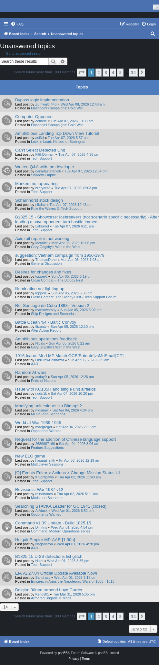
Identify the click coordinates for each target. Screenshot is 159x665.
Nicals (40, 343)
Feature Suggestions (47, 447)
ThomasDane (45, 260)
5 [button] (120, 72)
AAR (34, 364)
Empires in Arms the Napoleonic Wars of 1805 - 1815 (72, 581)
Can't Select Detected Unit (40, 150)
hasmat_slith (45, 460)
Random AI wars (30, 372)
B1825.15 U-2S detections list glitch (48, 556)
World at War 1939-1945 (38, 422)
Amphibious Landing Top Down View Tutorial (57, 133)
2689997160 (45, 444)
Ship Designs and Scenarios (53, 314)
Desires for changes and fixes (43, 272)
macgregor (43, 427)
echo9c (40, 121)
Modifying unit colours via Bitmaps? (48, 405)
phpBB (63, 653)
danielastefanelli (48, 171)
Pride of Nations (43, 381)
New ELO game (30, 456)
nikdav (40, 205)
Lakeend (42, 226)
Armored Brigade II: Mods (51, 598)
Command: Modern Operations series (60, 531)
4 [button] (113, 72)
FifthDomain (44, 154)
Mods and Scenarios (47, 498)
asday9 (40, 377)
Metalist (41, 243)
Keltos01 (42, 594)
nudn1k (41, 393)
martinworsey (45, 310)
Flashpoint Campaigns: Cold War (57, 108)
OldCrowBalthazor (49, 360)
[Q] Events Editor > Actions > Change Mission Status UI (67, 472)
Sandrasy (42, 577)
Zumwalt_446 (45, 104)
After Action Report (46, 330)
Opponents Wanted (46, 431)
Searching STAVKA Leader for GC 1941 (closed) (60, 506)
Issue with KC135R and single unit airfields (55, 389)
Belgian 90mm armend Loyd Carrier (49, 589)
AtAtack (41, 511)
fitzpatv (40, 326)
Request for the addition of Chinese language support (65, 439)
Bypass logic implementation (42, 99)
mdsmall (41, 410)
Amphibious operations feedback (46, 339)
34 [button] (133, 72)
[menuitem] (17, 24)
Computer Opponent (34, 116)
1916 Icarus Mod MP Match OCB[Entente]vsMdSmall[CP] (69, 355)
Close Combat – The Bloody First (57, 280)
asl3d (39, 138)
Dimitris (41, 527)
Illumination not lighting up (40, 288)
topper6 (41, 276)
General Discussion (46, 263)
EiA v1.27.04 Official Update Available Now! (56, 573)
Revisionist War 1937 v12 (39, 489)
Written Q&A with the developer (44, 166)
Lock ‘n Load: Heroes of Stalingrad (58, 141)
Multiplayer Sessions (47, 464)
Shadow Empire (43, 175)
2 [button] (98, 72)
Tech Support (41, 158)
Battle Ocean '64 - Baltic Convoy (45, 322)
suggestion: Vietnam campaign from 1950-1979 (59, 255)
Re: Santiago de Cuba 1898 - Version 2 (52, 305)
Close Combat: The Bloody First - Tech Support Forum (73, 297)
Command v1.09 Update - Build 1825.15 (53, 523)
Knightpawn (44, 477)
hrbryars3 (42, 188)
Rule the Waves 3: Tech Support (56, 208)
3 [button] (105, 72)
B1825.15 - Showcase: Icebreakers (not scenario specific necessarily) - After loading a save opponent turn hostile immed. (87, 219)
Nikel (39, 561)
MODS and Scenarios (48, 414)
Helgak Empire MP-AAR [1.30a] (45, 539)
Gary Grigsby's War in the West (55, 247)
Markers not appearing (36, 183)
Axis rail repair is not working (42, 238)
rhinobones (44, 494)
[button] (81, 72)
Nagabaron (44, 544)
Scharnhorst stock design (39, 200)
